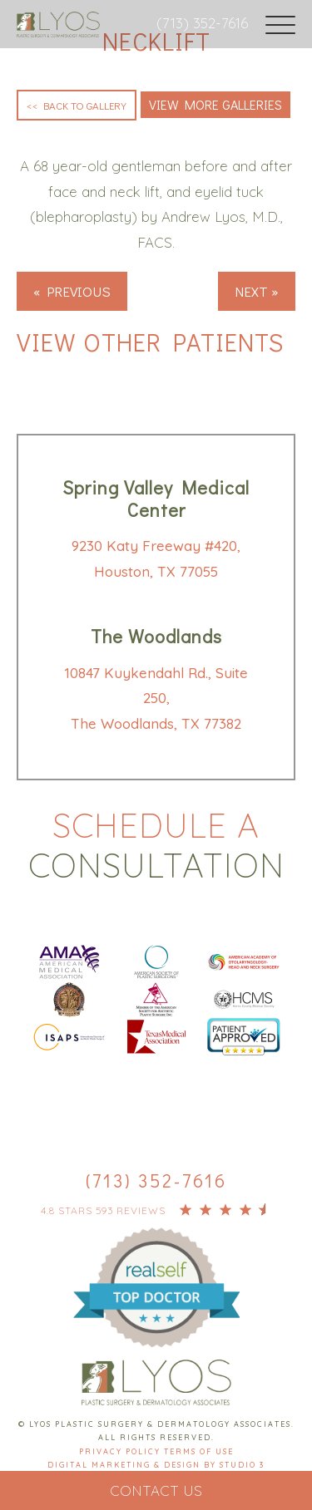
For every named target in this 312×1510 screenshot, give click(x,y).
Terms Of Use (199, 1451)
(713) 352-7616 (202, 23)
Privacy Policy (121, 1451)
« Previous (72, 291)
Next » (257, 291)
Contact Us (156, 1490)
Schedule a (156, 845)
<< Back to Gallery (76, 105)
